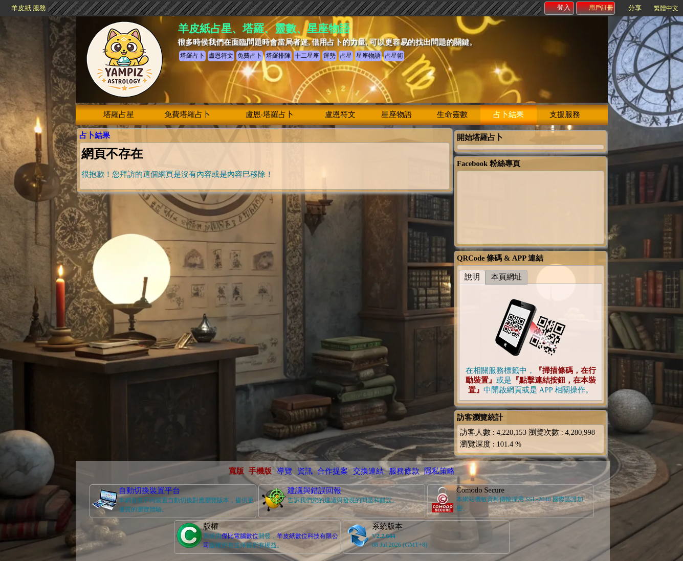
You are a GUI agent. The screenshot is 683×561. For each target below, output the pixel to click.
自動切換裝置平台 (149, 490)
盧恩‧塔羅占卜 (270, 114)
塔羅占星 (118, 114)
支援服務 (564, 114)
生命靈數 (452, 114)
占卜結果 (508, 114)
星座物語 (396, 114)
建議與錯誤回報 (314, 490)
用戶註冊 (596, 7)
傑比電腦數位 (240, 536)
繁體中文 (666, 8)
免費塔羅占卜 (187, 114)
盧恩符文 (340, 114)
